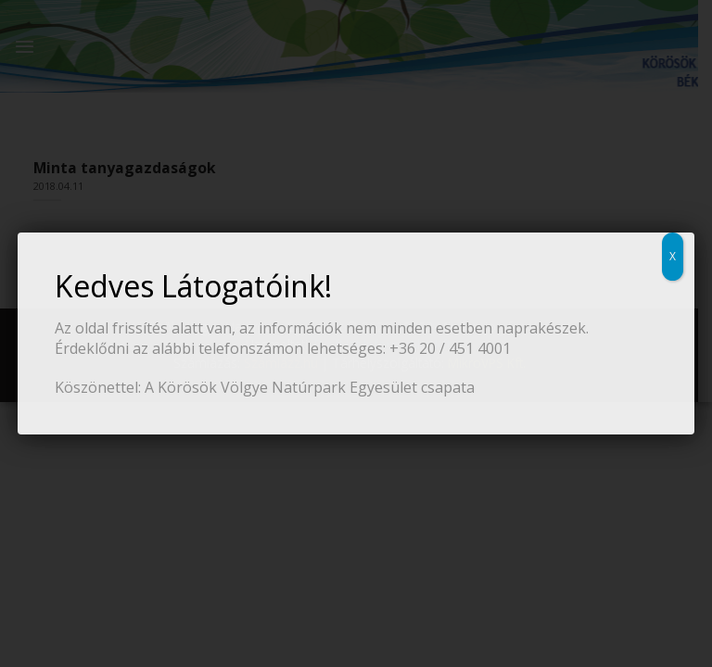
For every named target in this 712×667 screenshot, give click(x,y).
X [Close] (672, 256)
